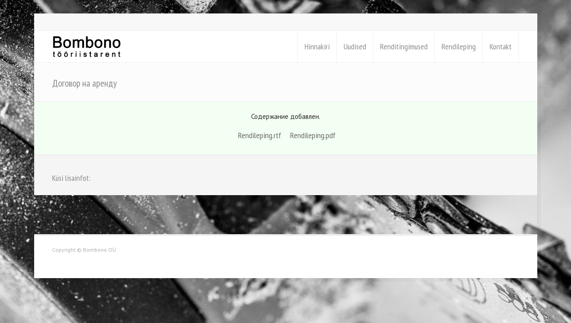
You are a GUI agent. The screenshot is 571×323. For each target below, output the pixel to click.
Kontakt (501, 46)
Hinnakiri (317, 46)
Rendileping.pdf (313, 135)
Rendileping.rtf (259, 135)
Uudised (355, 46)
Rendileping (459, 46)
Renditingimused (404, 46)
